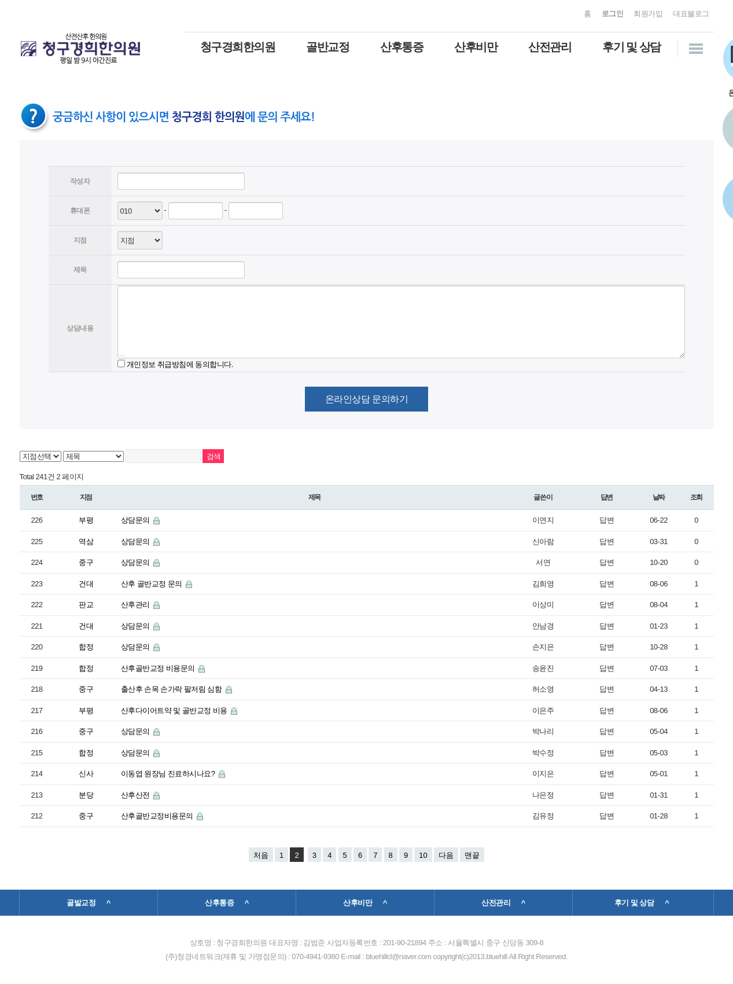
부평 (86, 520)
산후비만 (475, 47)
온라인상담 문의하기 (366, 399)
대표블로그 (691, 13)
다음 (446, 855)
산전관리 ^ (503, 902)
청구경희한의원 (237, 47)
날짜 (659, 497)
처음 (260, 855)
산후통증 (401, 47)
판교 (86, 604)
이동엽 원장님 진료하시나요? (169, 773)
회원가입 (647, 13)
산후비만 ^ (365, 902)
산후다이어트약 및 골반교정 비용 (175, 710)
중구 (86, 562)
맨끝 (472, 855)
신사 (86, 773)
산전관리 (549, 47)
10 (423, 855)
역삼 (86, 541)
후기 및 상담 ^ (641, 902)
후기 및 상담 (631, 47)
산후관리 (136, 604)
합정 (86, 646)
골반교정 (327, 47)
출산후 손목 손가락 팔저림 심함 (172, 689)
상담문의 (136, 520)
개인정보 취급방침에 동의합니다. (180, 363)
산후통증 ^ (227, 902)
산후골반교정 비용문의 (159, 668)
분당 (86, 795)
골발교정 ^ (88, 902)
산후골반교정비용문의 (158, 816)
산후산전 (136, 795)
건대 (86, 583)
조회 (696, 497)
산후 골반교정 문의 (152, 583)
